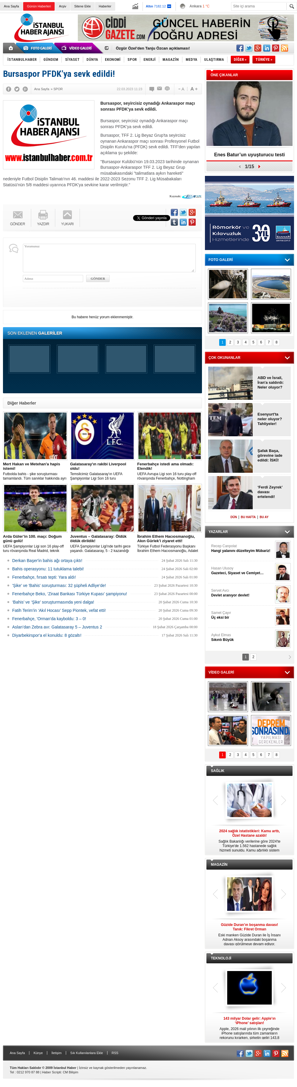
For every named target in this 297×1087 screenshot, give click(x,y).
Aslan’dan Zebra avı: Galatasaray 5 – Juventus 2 (57, 627)
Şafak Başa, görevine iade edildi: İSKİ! (269, 455)
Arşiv (62, 6)
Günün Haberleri (39, 6)
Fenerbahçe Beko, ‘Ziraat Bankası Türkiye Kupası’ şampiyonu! (69, 593)
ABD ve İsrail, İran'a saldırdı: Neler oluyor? (270, 382)
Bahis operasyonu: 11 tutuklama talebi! (48, 568)
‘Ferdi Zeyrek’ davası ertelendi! (269, 492)
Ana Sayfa (11, 6)
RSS (115, 1053)
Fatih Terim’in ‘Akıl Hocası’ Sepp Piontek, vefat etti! (59, 610)
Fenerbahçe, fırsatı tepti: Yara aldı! (44, 577)
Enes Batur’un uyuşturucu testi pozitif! (249, 156)
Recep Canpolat (242, 548)
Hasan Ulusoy (242, 570)
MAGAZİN (219, 864)
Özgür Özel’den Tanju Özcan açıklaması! (153, 48)
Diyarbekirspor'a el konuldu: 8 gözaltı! (46, 635)
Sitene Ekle (82, 6)
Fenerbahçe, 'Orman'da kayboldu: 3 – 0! (49, 618)
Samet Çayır (242, 615)
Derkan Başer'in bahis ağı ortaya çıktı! (47, 560)
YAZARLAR (218, 532)
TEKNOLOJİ (221, 958)
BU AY (264, 517)
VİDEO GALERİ (221, 672)
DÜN (233, 517)
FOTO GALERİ (220, 260)
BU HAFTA (248, 517)
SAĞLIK (217, 771)
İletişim (56, 1053)
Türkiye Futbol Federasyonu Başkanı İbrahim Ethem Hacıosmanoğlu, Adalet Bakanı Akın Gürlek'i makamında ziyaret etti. (169, 543)
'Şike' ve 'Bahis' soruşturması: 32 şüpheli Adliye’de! (59, 585)
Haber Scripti (51, 1072)
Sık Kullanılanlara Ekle (86, 1053)
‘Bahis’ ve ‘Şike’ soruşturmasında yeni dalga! (53, 602)
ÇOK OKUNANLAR (224, 358)
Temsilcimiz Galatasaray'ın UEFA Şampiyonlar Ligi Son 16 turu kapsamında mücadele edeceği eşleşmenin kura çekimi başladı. (102, 471)
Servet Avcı (242, 593)
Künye (38, 1053)
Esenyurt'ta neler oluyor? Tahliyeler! (269, 419)
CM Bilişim (70, 1072)
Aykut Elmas (242, 637)
